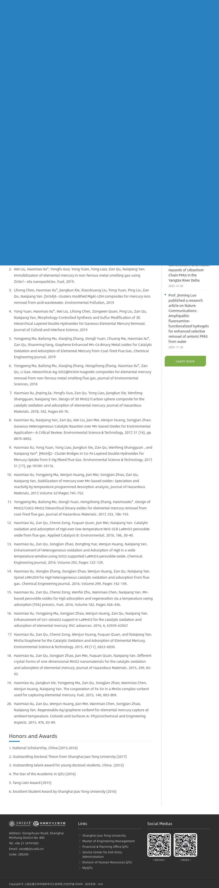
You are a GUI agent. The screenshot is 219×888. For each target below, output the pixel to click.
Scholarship (89, 204)
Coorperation (26, 210)
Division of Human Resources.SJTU (107, 862)
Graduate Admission (95, 197)
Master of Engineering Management (108, 841)
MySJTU (87, 867)
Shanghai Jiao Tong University (104, 835)
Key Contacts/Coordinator (99, 210)
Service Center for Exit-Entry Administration (102, 854)
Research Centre (29, 197)
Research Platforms (31, 204)
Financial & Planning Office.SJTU (105, 846)
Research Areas (28, 191)
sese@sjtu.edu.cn (31, 848)
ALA (100, 884)
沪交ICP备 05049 (73, 884)
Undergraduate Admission (100, 191)
